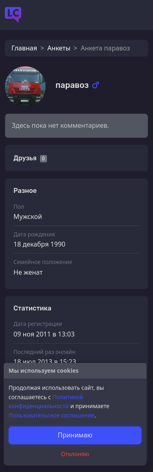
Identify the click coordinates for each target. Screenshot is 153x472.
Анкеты (58, 48)
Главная (24, 48)
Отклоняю (75, 454)
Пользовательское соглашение (52, 415)
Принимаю (75, 434)
